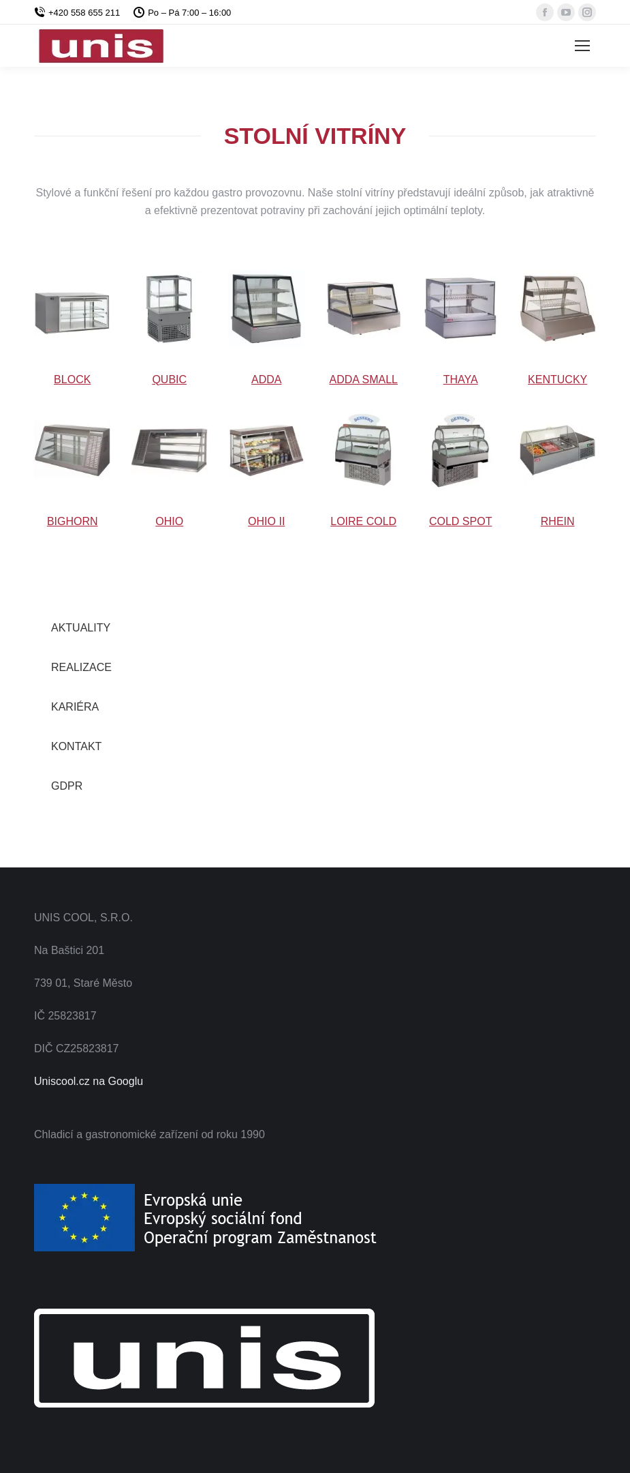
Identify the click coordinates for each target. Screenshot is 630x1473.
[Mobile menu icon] (582, 45)
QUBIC (169, 379)
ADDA (266, 379)
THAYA (460, 379)
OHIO (169, 521)
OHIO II (266, 521)
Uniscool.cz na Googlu (88, 1081)
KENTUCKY (557, 379)
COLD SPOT (460, 521)
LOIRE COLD (363, 521)
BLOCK (72, 379)
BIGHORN (72, 521)
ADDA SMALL (363, 379)
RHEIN (558, 521)
